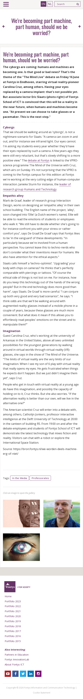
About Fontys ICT (14, 664)
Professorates (40, 478)
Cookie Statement (41, 692)
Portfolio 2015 (13, 641)
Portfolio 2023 (13, 601)
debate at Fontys (38, 160)
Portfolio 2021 (13, 611)
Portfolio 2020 (13, 616)
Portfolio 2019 (13, 621)
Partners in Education (17, 654)
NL (50, 4)
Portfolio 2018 (13, 626)
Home (8, 596)
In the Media (19, 478)
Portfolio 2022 (13, 606)
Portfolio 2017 (13, 631)
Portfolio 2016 (13, 636)
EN (43, 4)
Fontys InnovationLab (17, 659)
